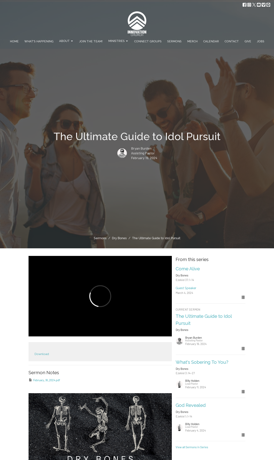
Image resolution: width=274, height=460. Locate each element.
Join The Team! (91, 41)
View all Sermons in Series (192, 447)
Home (14, 41)
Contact (232, 41)
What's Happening (38, 41)
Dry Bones (119, 238)
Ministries (118, 41)
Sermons (174, 41)
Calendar (211, 41)
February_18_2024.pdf (44, 380)
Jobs (260, 41)
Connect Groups (148, 41)
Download (42, 354)
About (66, 41)
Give (248, 41)
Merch (192, 41)
